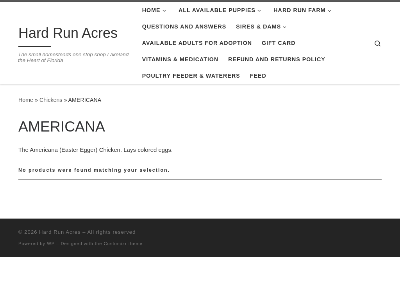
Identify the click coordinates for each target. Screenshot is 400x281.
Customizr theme (123, 243)
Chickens (50, 100)
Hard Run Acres (60, 232)
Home (25, 100)
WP (51, 243)
